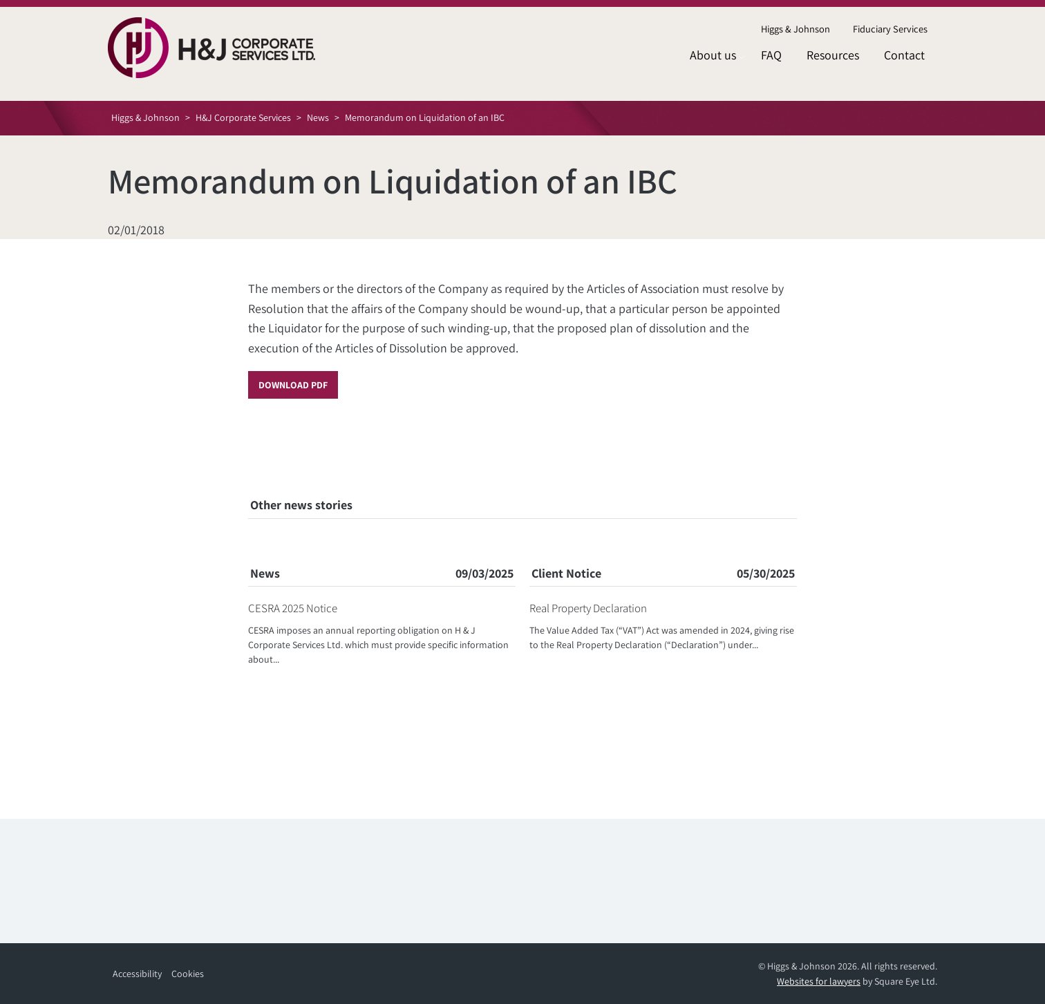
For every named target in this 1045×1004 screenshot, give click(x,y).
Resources (833, 55)
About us (713, 55)
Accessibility (137, 973)
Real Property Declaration (588, 608)
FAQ (771, 55)
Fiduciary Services (890, 28)
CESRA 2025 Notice (292, 608)
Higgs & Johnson (795, 28)
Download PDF (293, 385)
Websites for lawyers (818, 981)
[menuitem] (795, 29)
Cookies (187, 973)
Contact (904, 55)
